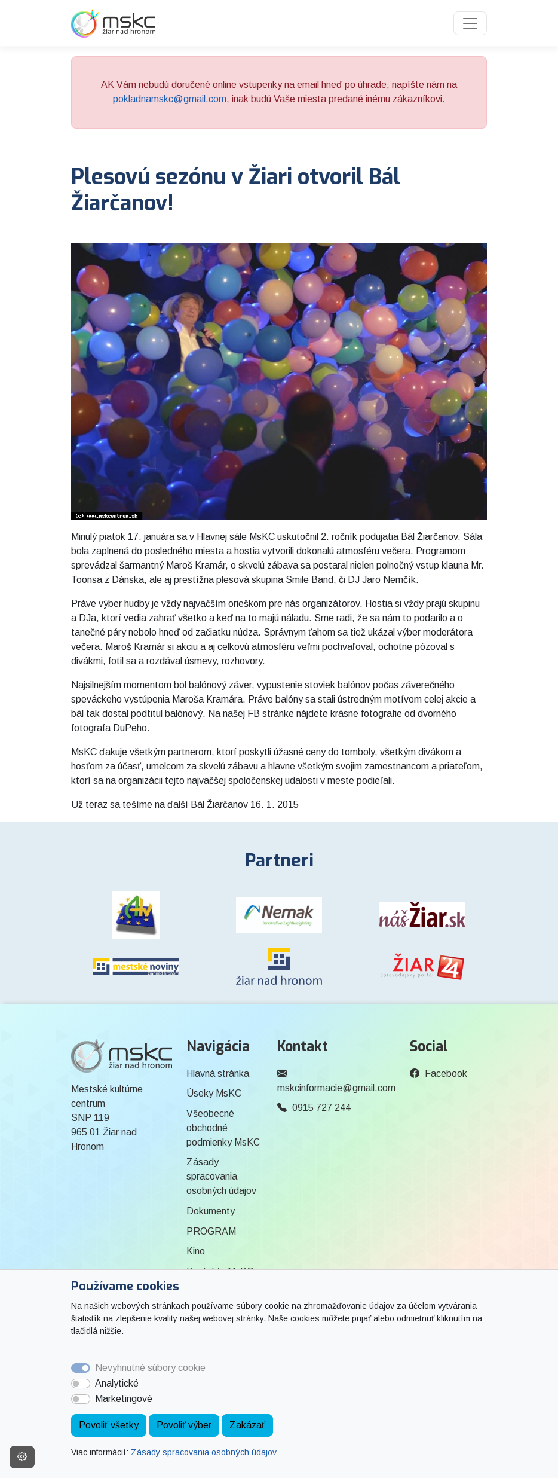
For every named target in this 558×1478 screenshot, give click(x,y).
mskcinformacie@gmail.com (336, 1088)
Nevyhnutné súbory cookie (150, 1368)
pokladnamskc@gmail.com (169, 99)
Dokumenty (210, 1211)
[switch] (80, 1383)
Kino (195, 1251)
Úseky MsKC (213, 1093)
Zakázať (247, 1425)
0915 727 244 (321, 1108)
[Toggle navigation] (470, 23)
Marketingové (123, 1399)
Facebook (446, 1073)
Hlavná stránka (217, 1073)
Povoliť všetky (109, 1425)
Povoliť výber (184, 1425)
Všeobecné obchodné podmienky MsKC (223, 1127)
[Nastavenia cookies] (22, 1457)
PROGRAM (211, 1231)
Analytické (117, 1383)
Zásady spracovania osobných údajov (204, 1452)
